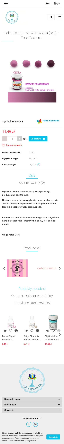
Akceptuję (53, 437)
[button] (57, 3)
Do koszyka (38, 138)
